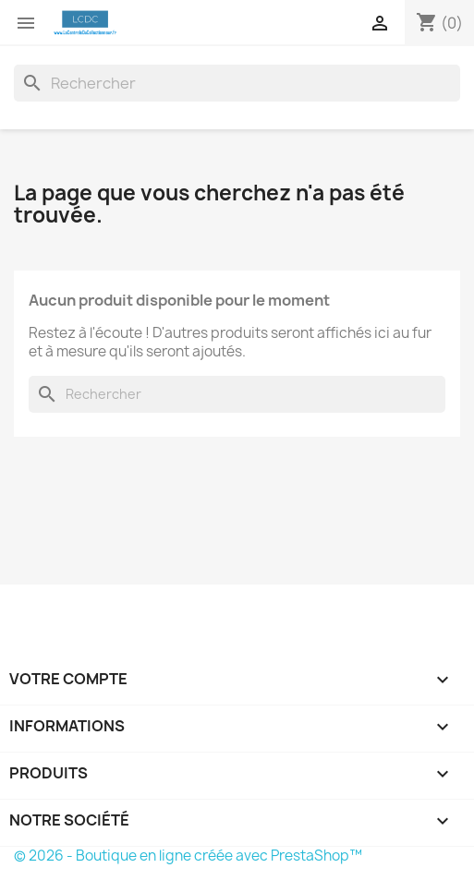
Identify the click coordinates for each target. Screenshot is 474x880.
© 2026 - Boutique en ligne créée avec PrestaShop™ (188, 855)
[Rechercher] (237, 83)
